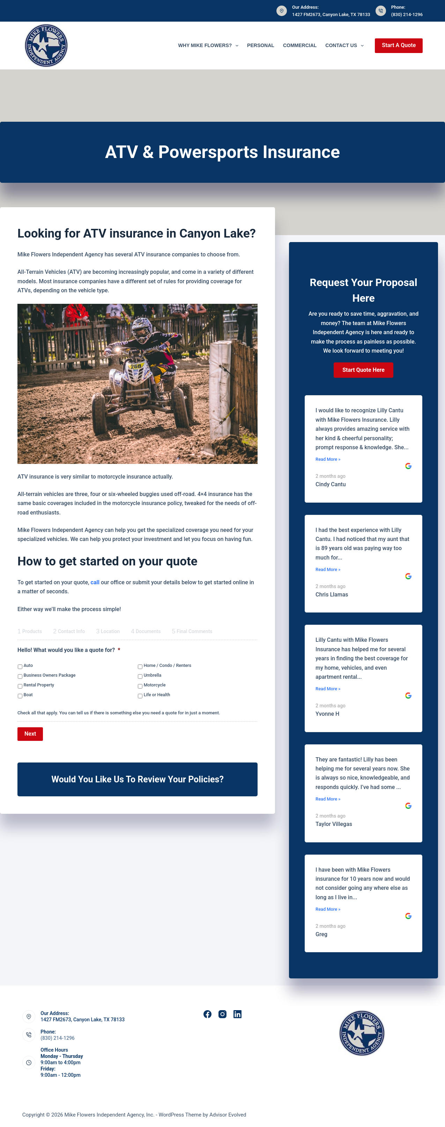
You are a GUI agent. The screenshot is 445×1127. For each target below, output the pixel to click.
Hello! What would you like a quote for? (68, 650)
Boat (28, 694)
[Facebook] (207, 1014)
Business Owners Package (50, 675)
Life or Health (157, 694)
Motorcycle (155, 685)
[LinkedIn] (237, 1014)
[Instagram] (222, 1014)
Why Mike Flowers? (210, 46)
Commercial (300, 45)
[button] (363, 370)
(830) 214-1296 (407, 14)
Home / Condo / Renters (167, 665)
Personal (260, 45)
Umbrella (153, 675)
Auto (28, 665)
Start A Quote (399, 45)
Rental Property (39, 685)
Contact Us (345, 46)
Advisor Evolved (227, 1115)
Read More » (328, 459)
